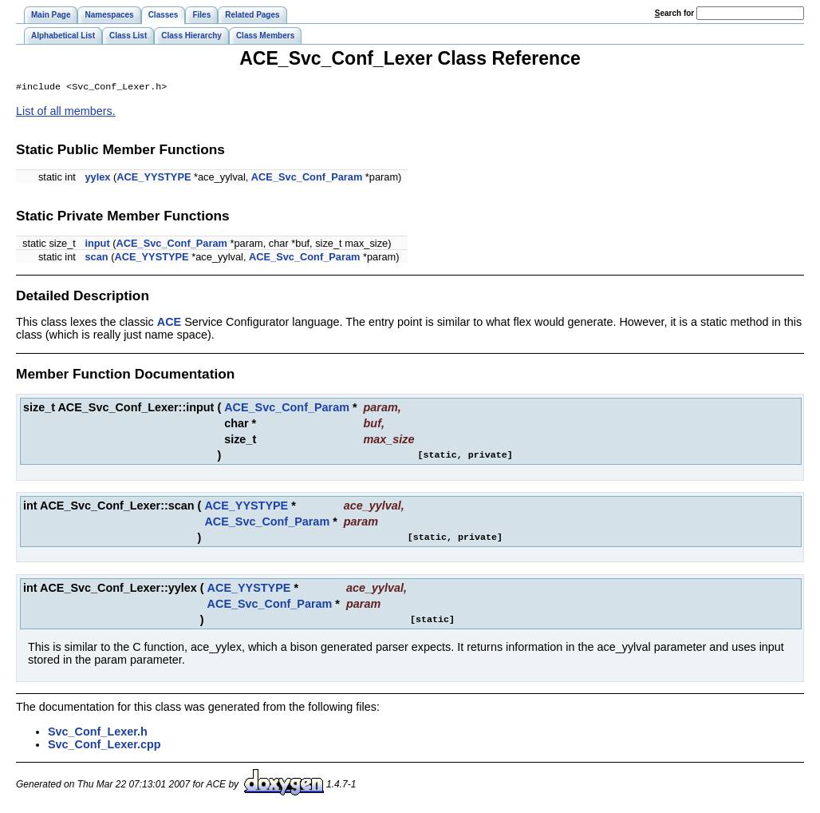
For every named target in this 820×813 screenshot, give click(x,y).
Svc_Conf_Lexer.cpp (104, 746)
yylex (97, 178)
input (97, 245)
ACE (169, 323)
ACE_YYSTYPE (153, 178)
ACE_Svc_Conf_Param (306, 178)
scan (96, 258)
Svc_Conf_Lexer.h (98, 733)
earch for (674, 13)
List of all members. (66, 112)
